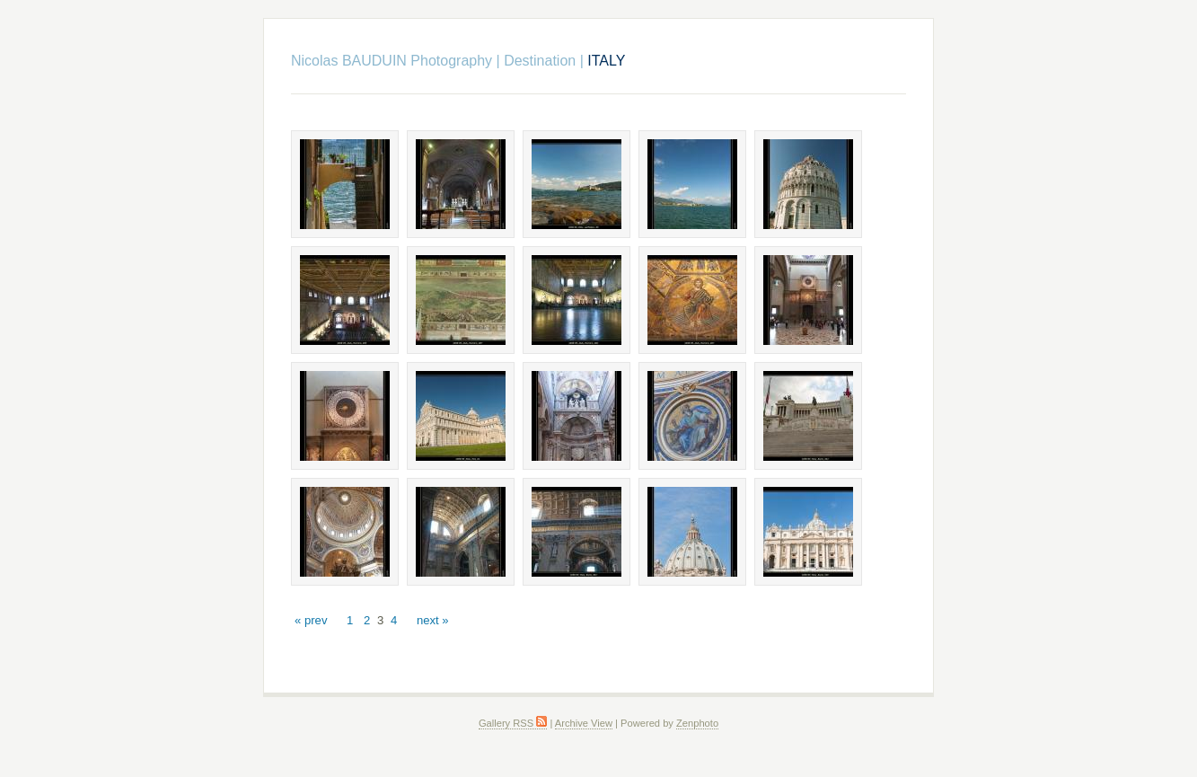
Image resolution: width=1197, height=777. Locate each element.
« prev (311, 620)
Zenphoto (697, 723)
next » (433, 620)
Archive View (583, 723)
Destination (540, 60)
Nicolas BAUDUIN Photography (391, 60)
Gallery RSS (513, 723)
